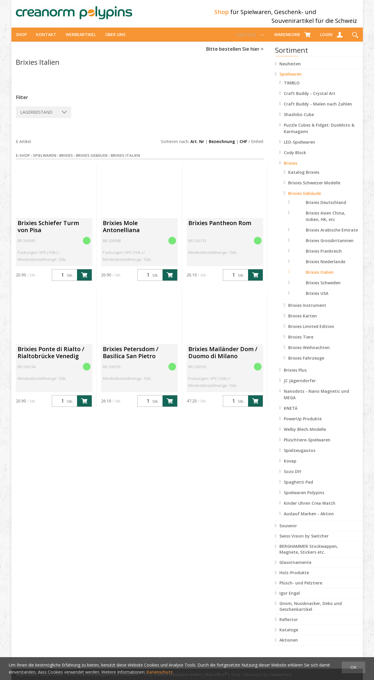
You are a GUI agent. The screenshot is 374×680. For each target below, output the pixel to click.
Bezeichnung (222, 146)
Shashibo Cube (299, 120)
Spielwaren (290, 79)
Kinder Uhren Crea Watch (309, 508)
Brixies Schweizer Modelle (314, 188)
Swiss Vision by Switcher (304, 541)
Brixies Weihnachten (309, 353)
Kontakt (46, 39)
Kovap (290, 466)
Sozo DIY (292, 477)
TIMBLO (292, 88)
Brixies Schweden (323, 288)
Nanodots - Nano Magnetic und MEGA (316, 400)
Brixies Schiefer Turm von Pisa (48, 231)
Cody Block (295, 158)
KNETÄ (291, 413)
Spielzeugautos (299, 455)
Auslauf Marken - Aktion (309, 519)
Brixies (290, 168)
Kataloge (288, 635)
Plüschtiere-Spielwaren (307, 445)
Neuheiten (290, 69)
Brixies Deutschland (326, 207)
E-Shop (23, 160)
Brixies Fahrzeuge (306, 363)
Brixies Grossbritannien (329, 246)
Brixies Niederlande (325, 267)
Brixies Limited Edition (311, 331)
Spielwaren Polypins (304, 498)
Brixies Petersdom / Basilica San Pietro (130, 357)
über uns (115, 39)
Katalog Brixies (303, 177)
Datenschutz (159, 672)
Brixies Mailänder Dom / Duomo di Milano (222, 357)
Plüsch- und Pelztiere (300, 588)
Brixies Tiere (300, 342)
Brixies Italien (320, 277)
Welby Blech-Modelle (305, 434)
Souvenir (288, 531)
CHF (243, 146)
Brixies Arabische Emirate (332, 235)
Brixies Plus (295, 375)
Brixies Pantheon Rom (219, 228)
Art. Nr (197, 146)
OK (353, 667)
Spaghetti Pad (298, 487)
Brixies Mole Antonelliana (121, 231)
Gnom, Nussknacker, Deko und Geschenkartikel (310, 611)
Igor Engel (289, 598)
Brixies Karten (302, 321)
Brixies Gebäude (304, 198)
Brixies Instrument (307, 310)
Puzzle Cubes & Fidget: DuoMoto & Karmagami (319, 133)
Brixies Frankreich (324, 256)
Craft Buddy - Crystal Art (309, 98)
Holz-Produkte (294, 578)
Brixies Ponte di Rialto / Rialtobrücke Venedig (51, 357)
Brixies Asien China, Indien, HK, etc (325, 221)
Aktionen (288, 645)
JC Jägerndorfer (300, 386)
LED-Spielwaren (299, 147)
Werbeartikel (81, 39)
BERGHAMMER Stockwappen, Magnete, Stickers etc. (308, 554)
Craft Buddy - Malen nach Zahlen (318, 109)
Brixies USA (317, 298)
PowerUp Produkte (303, 424)
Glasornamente (295, 567)
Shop (21, 39)
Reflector (288, 625)
